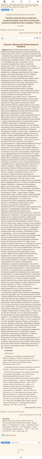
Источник (21, 26)
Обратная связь (15, 442)
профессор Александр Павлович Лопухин (20, 14)
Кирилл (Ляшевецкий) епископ (29, 33)
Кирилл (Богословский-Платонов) (13, 30)
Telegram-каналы (10, 435)
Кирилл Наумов (27, 84)
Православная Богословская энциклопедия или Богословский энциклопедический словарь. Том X (21, 20)
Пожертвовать (5, 9)
